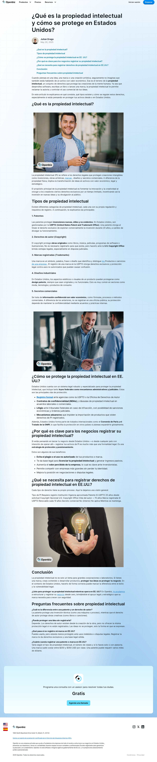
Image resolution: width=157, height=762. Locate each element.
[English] (5, 724)
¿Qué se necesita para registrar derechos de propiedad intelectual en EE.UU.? (72, 65)
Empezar (148, 2)
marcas (68, 178)
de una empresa (39, 264)
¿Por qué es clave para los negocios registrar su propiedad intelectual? (69, 61)
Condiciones (131, 755)
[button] (25, 2)
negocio (60, 594)
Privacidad (140, 755)
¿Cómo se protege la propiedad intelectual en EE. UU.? (62, 57)
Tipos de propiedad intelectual (51, 53)
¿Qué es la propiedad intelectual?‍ (52, 49)
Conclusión (42, 69)
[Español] (5, 729)
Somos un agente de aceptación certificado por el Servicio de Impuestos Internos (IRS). (42, 738)
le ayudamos (119, 591)
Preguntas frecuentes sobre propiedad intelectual (60, 73)
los (103, 261)
